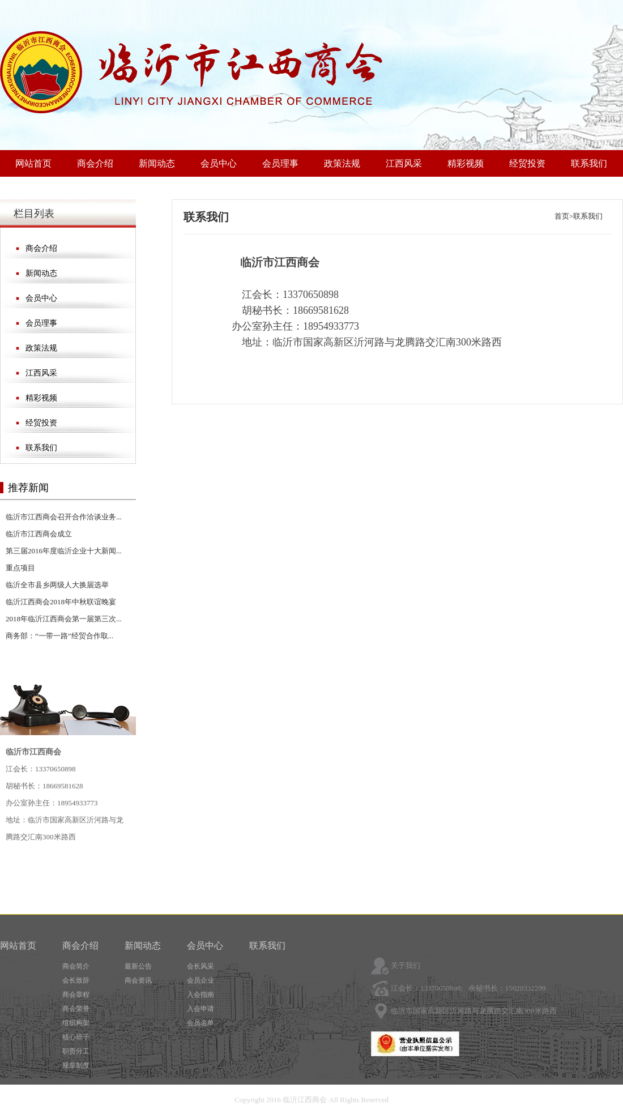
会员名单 (200, 1023)
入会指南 (200, 995)
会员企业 (200, 980)
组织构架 (75, 1023)
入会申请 (200, 1009)
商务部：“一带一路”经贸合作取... (59, 636)
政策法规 (342, 163)
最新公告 (138, 966)
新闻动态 (157, 163)
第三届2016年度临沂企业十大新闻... (64, 551)
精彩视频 (465, 163)
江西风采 (404, 163)
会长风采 (200, 966)
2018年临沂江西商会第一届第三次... (64, 619)
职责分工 (75, 1051)
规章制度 (75, 1065)
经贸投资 (527, 163)
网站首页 (33, 163)
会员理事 (280, 163)
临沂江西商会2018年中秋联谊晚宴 (61, 602)
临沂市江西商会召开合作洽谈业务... (64, 517)
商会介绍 (95, 163)
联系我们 (589, 163)
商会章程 (75, 995)
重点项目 (20, 568)
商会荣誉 (75, 1009)
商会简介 (75, 966)
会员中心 (218, 163)
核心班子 (75, 1037)
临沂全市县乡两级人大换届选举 (57, 585)
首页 (561, 216)
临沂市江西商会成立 (39, 534)
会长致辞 (75, 980)
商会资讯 (138, 980)
